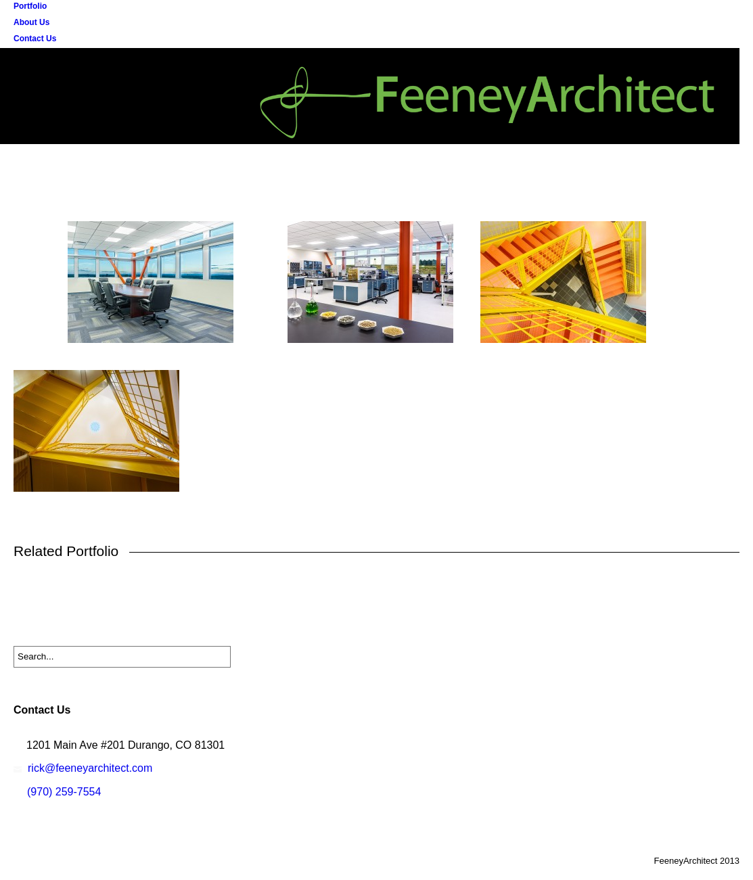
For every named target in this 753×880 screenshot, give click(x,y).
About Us (31, 22)
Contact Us (35, 38)
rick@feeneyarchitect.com (90, 768)
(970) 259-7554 (64, 791)
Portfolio (30, 6)
